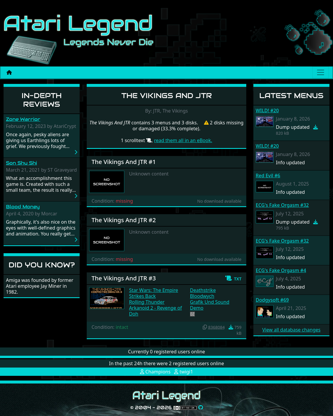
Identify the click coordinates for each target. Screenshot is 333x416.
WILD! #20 (267, 110)
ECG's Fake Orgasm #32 (282, 205)
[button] (233, 278)
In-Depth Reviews (42, 100)
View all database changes (291, 329)
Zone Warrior (23, 119)
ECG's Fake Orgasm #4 (281, 270)
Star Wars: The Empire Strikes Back (153, 293)
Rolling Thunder (147, 302)
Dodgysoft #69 (272, 300)
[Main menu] (320, 72)
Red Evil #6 (268, 175)
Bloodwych (202, 296)
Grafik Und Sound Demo (209, 305)
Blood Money (23, 206)
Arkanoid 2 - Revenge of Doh (155, 311)
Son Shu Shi (21, 163)
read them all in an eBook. (183, 140)
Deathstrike (203, 290)
